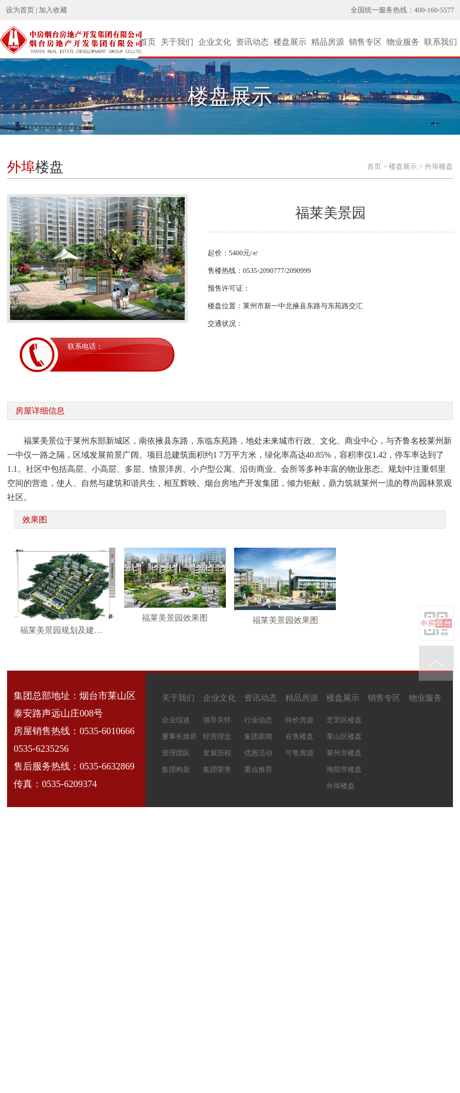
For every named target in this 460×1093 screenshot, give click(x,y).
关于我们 (177, 42)
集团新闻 (258, 736)
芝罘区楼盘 (344, 720)
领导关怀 (217, 720)
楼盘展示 (290, 42)
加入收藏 (53, 10)
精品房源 (327, 42)
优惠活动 (258, 753)
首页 (147, 42)
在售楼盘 (299, 736)
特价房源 (299, 720)
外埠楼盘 (439, 166)
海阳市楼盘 (344, 769)
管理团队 (176, 753)
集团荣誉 (217, 769)
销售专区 (365, 42)
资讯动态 (252, 42)
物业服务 (402, 42)
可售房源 (299, 753)
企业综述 (176, 720)
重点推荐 (258, 769)
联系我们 (440, 42)
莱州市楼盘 (344, 753)
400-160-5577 (434, 10)
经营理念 (217, 736)
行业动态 (258, 720)
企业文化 (214, 42)
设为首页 (20, 10)
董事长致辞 (179, 736)
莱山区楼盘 (344, 736)
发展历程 (217, 753)
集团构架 (176, 769)
